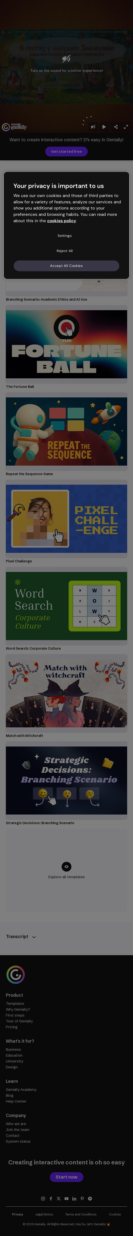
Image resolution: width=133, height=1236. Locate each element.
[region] (66, 225)
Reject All (65, 250)
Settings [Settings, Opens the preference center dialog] (65, 235)
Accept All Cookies (66, 265)
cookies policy (61, 220)
